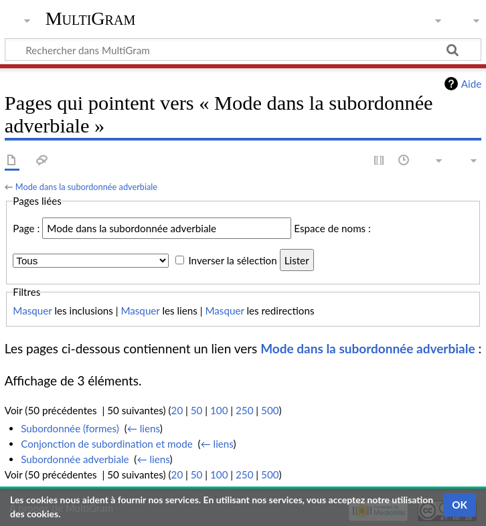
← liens (143, 428)
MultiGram (91, 18)
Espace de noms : (332, 228)
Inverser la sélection (232, 260)
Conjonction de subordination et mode (107, 444)
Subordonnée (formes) (70, 428)
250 (244, 410)
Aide (471, 84)
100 (219, 410)
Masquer (32, 310)
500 (269, 410)
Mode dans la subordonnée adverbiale (86, 186)
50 (197, 410)
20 (177, 410)
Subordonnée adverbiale (75, 459)
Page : (26, 228)
